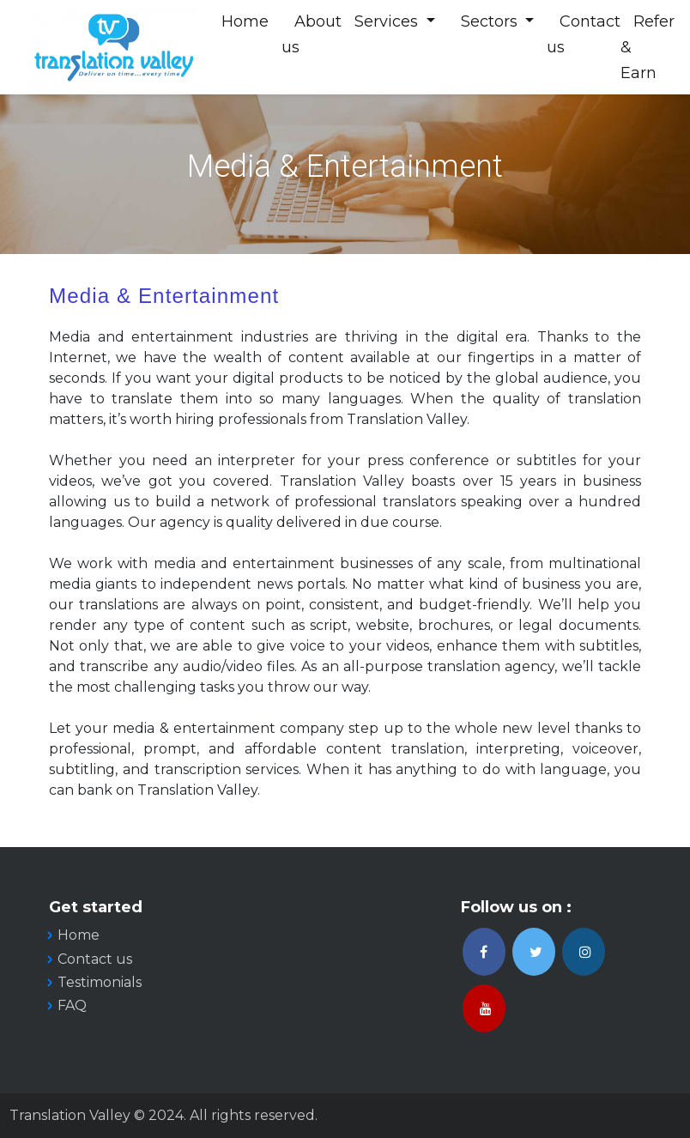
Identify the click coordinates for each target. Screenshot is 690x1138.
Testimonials (100, 982)
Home (245, 21)
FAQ (72, 1005)
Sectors (492, 21)
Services (389, 21)
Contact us (95, 959)
